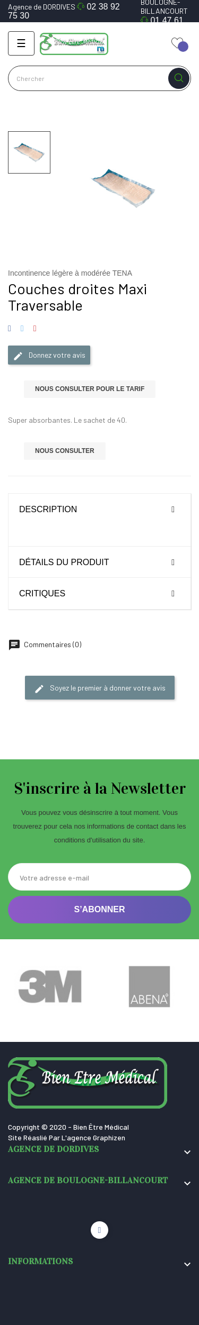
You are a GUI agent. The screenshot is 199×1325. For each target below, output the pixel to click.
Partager (11, 328)
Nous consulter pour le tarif (89, 389)
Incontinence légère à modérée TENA (70, 273)
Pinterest (34, 328)
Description (48, 509)
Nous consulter (64, 451)
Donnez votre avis (49, 355)
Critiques (42, 593)
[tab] (99, 509)
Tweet (22, 328)
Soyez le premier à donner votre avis (100, 688)
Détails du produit (64, 562)
